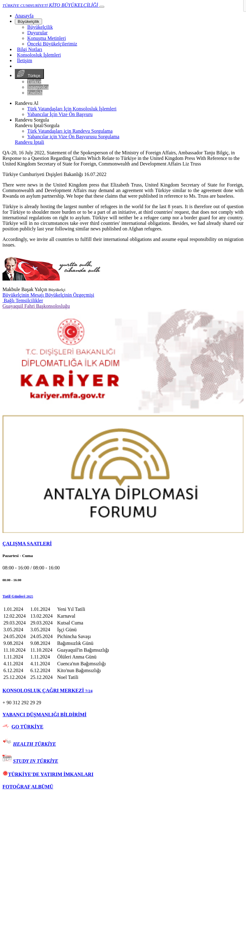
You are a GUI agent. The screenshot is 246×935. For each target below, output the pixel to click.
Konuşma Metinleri (46, 38)
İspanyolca (38, 87)
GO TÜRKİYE (27, 726)
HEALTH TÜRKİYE (34, 744)
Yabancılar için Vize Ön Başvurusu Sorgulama (73, 136)
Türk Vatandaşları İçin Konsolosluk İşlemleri (72, 108)
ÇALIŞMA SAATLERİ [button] (27, 543)
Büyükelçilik (28, 21)
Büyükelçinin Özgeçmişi (69, 295)
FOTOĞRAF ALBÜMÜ (27, 786)
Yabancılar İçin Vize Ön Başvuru (60, 114)
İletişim (24, 60)
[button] (123, 596)
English (34, 92)
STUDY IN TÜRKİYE (35, 761)
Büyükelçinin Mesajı (23, 295)
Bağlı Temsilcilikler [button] (22, 300)
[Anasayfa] (24, 15)
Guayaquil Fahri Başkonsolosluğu (36, 306)
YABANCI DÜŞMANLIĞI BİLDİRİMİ (44, 714)
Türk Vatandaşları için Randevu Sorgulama (70, 131)
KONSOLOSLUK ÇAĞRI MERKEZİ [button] (47, 690)
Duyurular (37, 32)
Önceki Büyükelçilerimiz (52, 43)
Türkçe (29, 74)
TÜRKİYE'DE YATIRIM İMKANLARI (47, 774)
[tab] (123, 544)
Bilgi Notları (29, 49)
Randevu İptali (29, 142)
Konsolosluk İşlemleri (39, 55)
